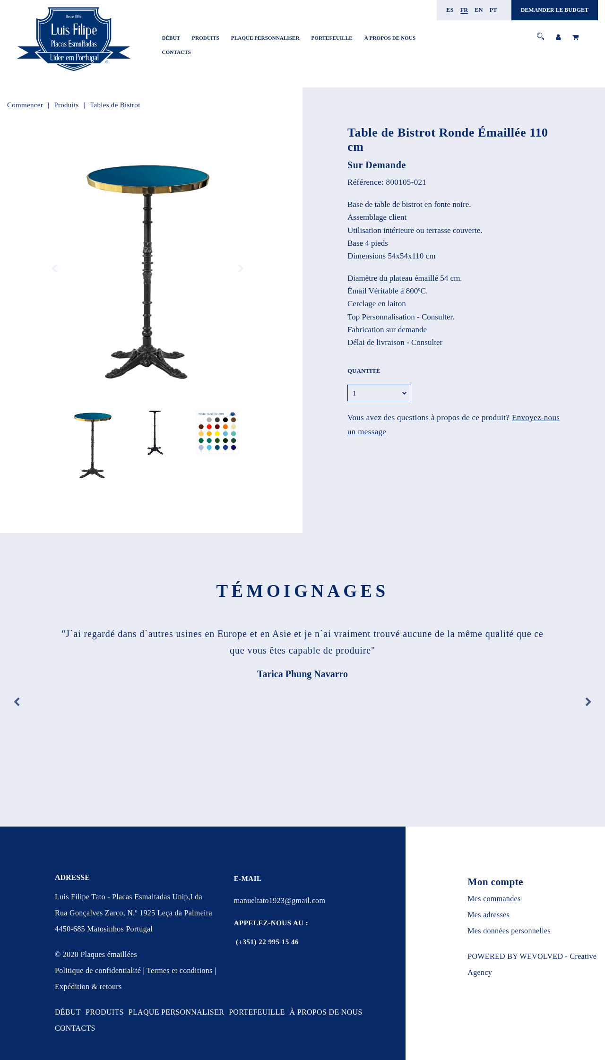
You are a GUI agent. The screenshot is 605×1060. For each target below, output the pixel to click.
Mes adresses (488, 915)
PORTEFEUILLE (331, 38)
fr (464, 10)
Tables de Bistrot (115, 105)
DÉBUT (171, 38)
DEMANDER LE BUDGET (554, 10)
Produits (66, 105)
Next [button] (241, 269)
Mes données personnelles (509, 931)
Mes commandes (493, 899)
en (479, 10)
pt (493, 10)
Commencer (25, 105)
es (449, 10)
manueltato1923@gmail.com (280, 900)
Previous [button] (54, 269)
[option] (148, 269)
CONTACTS (176, 52)
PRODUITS (205, 38)
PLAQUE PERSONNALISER (265, 38)
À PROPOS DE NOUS (389, 38)
